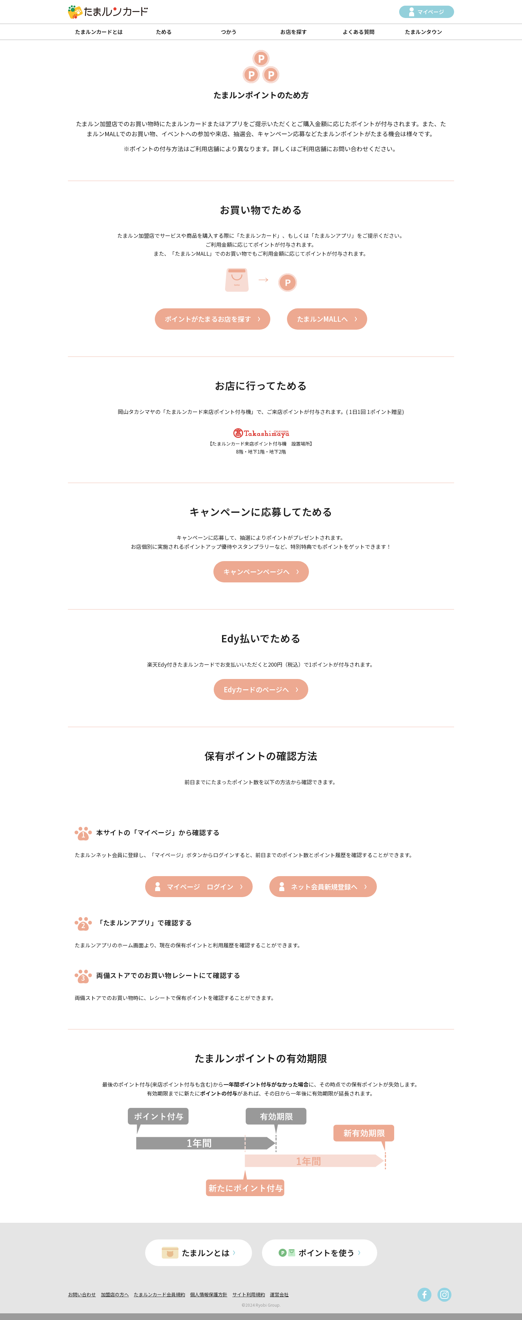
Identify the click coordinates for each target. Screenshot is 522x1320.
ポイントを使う (327, 1252)
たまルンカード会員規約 (159, 1294)
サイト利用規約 (248, 1294)
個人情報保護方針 (208, 1294)
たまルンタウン (423, 32)
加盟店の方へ (115, 1294)
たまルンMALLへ (322, 319)
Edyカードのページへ (256, 689)
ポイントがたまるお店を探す (208, 319)
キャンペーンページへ (256, 571)
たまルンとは (205, 1252)
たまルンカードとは (99, 32)
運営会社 (279, 1294)
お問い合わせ (82, 1294)
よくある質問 (359, 32)
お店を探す (293, 32)
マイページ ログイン (200, 886)
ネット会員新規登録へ (324, 886)
